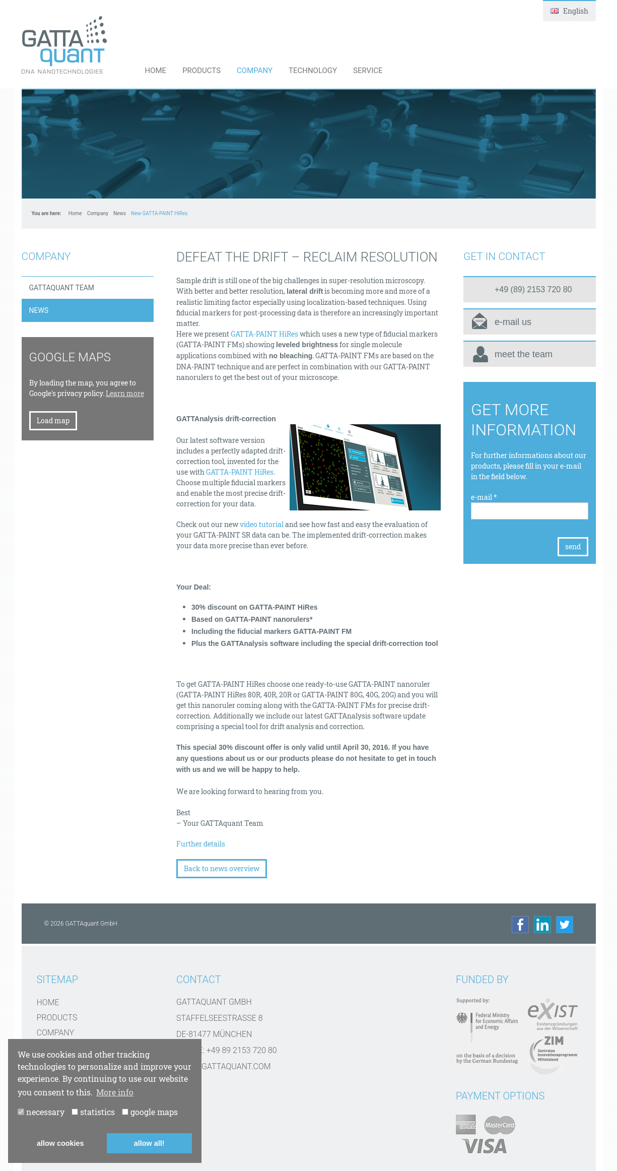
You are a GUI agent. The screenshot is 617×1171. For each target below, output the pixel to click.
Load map (53, 420)
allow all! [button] (149, 1143)
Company (254, 70)
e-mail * (484, 497)
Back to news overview (221, 868)
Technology (313, 70)
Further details (200, 844)
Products (201, 70)
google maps (150, 1112)
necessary (41, 1112)
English (569, 11)
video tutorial (262, 524)
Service (367, 70)
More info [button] (114, 1092)
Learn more (125, 393)
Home (156, 70)
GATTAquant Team (62, 288)
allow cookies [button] (60, 1143)
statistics (93, 1112)
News (119, 213)
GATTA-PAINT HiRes (264, 334)
